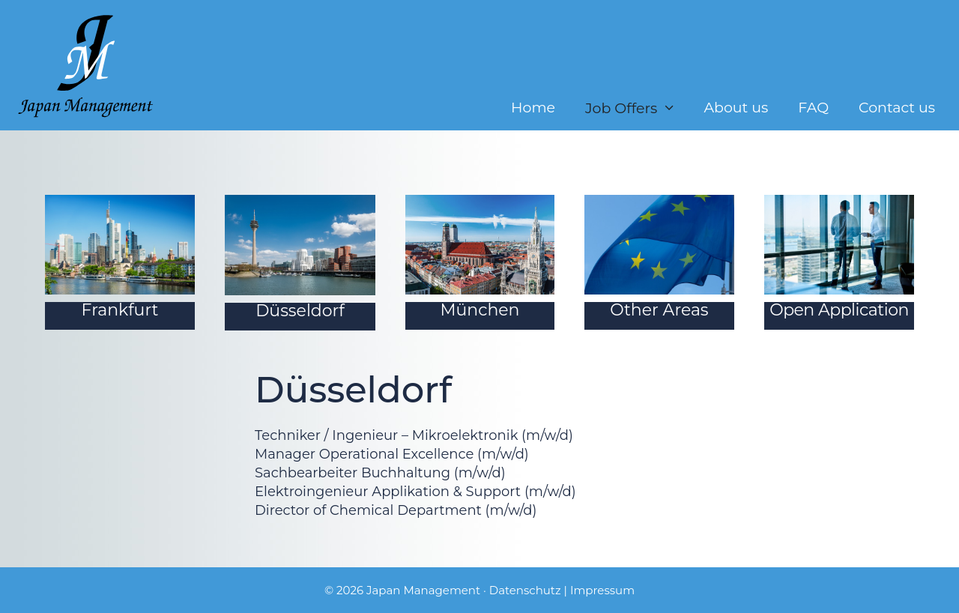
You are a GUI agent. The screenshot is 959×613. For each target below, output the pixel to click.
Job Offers (637, 108)
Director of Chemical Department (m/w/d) (395, 510)
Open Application (839, 310)
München (480, 310)
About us (736, 107)
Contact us (897, 107)
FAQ (813, 107)
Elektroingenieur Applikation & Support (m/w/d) (415, 491)
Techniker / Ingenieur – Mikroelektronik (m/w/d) (414, 435)
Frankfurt (120, 310)
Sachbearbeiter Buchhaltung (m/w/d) (380, 473)
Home (533, 107)
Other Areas (659, 310)
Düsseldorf (300, 311)
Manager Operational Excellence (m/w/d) (392, 454)
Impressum (602, 590)
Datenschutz (525, 590)
